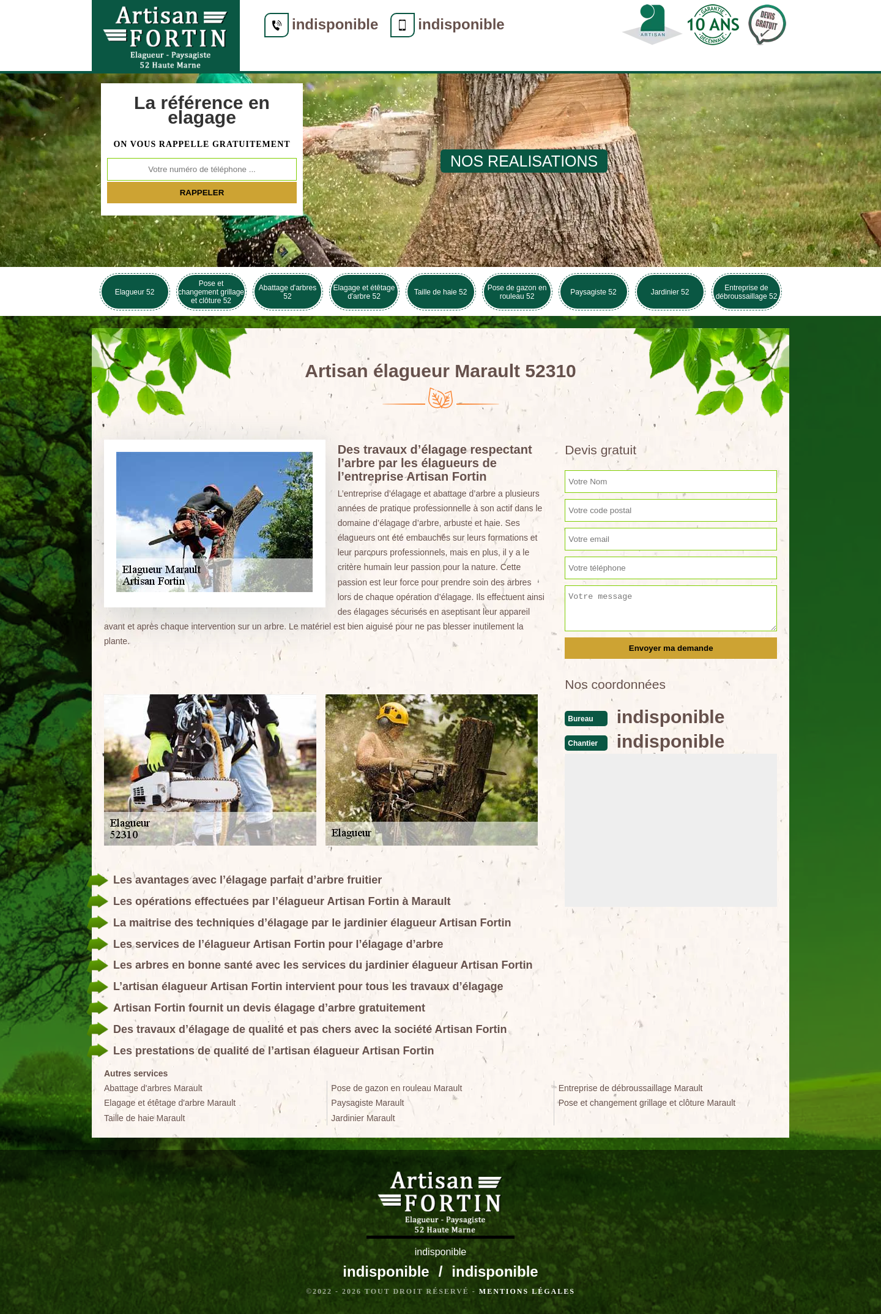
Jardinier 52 (670, 292)
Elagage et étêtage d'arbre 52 (364, 292)
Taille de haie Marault (144, 1118)
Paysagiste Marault (367, 1103)
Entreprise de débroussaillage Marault (631, 1088)
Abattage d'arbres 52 (287, 292)
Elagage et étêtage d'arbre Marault (170, 1103)
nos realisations (524, 161)
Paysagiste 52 (593, 292)
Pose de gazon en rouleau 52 (517, 292)
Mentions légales (527, 1291)
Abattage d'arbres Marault (153, 1088)
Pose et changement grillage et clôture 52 (211, 292)
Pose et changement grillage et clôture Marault (647, 1103)
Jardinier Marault (363, 1118)
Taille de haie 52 (440, 292)
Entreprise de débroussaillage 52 (747, 292)
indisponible (335, 24)
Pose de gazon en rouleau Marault (396, 1088)
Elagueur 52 (135, 292)
